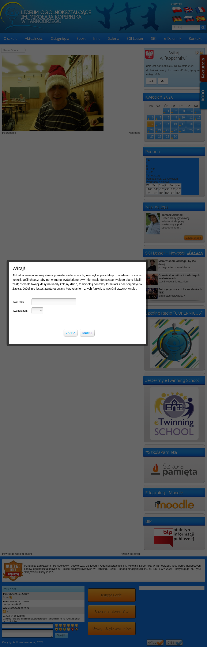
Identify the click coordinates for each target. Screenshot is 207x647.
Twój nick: (18, 91)
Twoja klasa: (20, 100)
